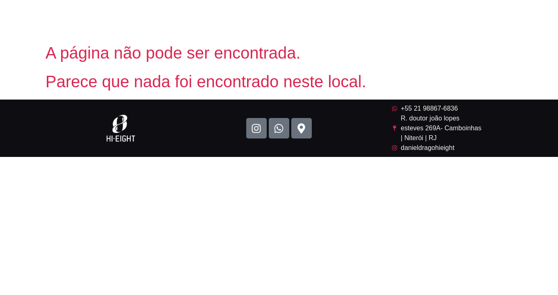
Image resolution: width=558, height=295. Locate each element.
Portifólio (330, 19)
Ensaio (422, 19)
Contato (462, 19)
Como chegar (514, 19)
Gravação (378, 19)
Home (289, 19)
